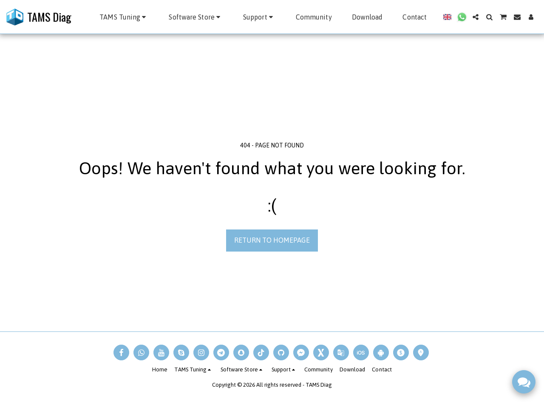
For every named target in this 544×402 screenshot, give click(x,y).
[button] (124, 17)
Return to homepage (272, 240)
